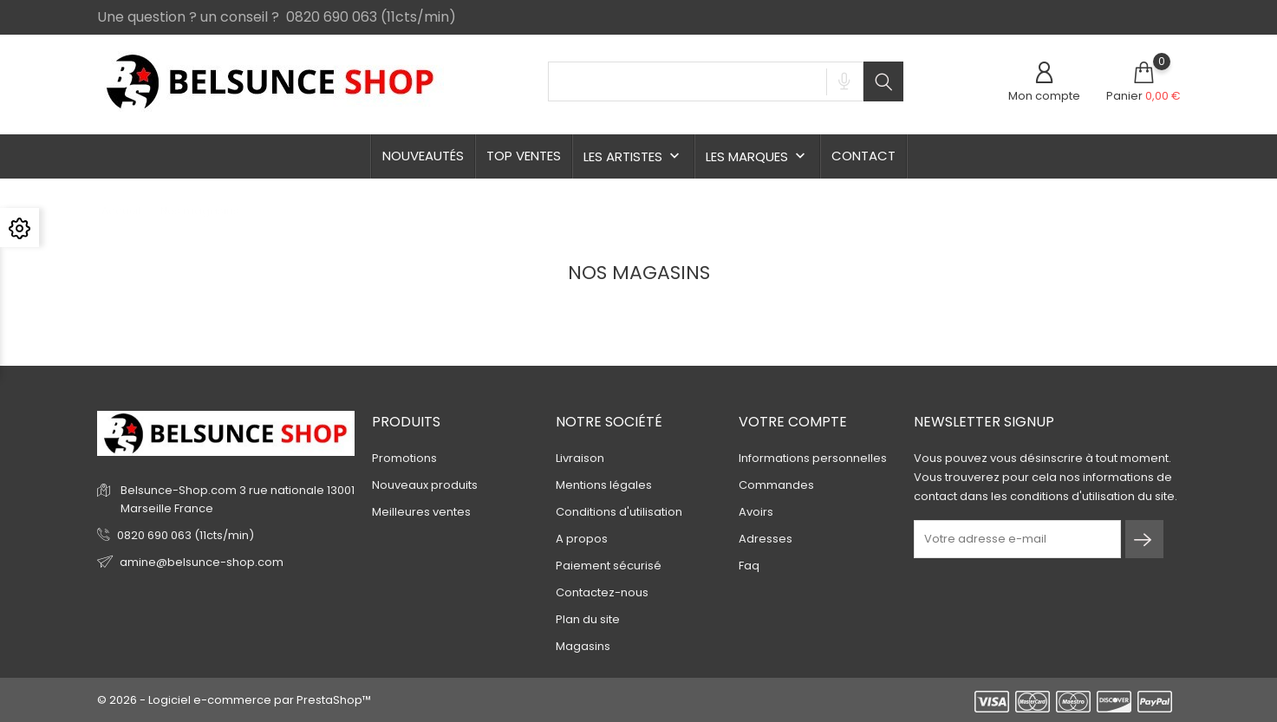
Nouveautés (423, 155)
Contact (863, 155)
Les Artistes (633, 156)
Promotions (404, 458)
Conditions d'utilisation (619, 512)
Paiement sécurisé (608, 565)
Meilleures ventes (421, 512)
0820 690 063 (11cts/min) (185, 535)
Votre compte (793, 422)
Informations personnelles (813, 458)
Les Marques (757, 156)
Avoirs (756, 512)
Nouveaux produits (425, 485)
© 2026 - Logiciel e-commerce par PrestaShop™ (234, 700)
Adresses (765, 538)
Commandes (776, 485)
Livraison (580, 458)
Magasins (583, 646)
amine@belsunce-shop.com (201, 562)
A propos (582, 538)
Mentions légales (604, 485)
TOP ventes (523, 155)
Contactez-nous (602, 592)
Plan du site (588, 619)
